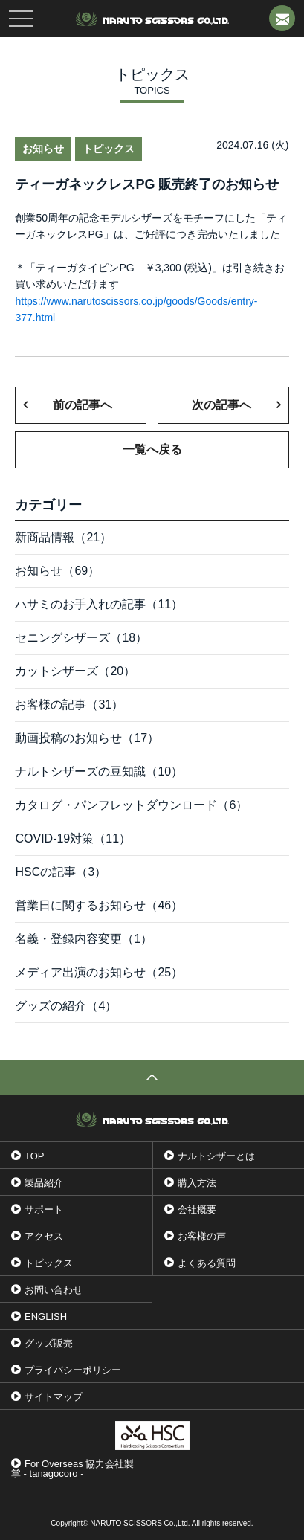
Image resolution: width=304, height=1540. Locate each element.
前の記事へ (82, 405)
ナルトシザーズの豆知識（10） (99, 771)
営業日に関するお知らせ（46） (99, 905)
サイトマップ (54, 1396)
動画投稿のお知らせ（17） (87, 738)
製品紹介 (44, 1182)
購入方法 (197, 1182)
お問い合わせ (54, 1289)
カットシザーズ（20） (75, 671)
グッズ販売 (49, 1343)
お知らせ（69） (57, 570)
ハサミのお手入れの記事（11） (99, 604)
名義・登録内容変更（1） (83, 938)
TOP (35, 1156)
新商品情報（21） (63, 537)
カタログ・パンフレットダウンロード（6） (131, 805)
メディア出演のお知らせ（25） (99, 972)
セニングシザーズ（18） (81, 637)
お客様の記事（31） (69, 704)
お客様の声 (202, 1236)
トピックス (49, 1263)
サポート (44, 1209)
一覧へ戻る (152, 449)
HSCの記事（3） (60, 872)
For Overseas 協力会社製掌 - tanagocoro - (72, 1468)
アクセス (44, 1236)
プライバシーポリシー (73, 1370)
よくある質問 (207, 1263)
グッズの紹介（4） (66, 1005)
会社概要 (197, 1209)
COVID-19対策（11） (73, 838)
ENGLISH (46, 1316)
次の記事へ (221, 405)
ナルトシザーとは (216, 1156)
